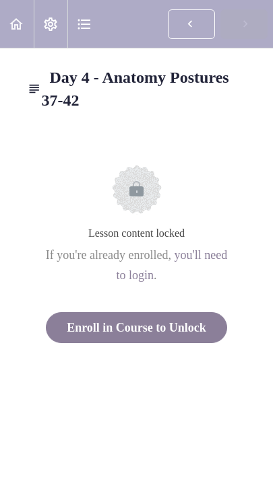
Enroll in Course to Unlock (136, 327)
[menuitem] (50, 24)
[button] (17, 24)
